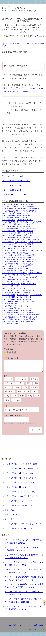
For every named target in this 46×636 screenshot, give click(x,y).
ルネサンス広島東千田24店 (11, 308)
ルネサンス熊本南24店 (9, 319)
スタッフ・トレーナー (14, 383)
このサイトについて (25, 625)
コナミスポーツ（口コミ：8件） (15, 195)
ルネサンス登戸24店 (23, 275)
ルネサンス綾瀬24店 (8, 237)
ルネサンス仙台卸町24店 (28, 211)
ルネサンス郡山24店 (8, 215)
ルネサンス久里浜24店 (9, 270)
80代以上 (16, 400)
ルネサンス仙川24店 (8, 222)
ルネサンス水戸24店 (23, 237)
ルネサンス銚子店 (28, 255)
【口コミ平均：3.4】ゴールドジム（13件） (23, 473)
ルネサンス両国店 (8, 217)
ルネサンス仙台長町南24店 (11, 209)
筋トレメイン (23, 391)
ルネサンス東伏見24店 (28, 224)
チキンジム (9, 510)
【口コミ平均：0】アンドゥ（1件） (19, 501)
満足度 (10, 349)
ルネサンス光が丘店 (8, 220)
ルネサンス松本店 (31, 277)
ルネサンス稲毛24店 (35, 251)
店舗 (5, 406)
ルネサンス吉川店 (21, 242)
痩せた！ (8, 379)
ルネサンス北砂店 (27, 233)
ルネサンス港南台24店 (27, 262)
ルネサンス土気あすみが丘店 (11, 255)
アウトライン (10, 519)
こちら (37, 36)
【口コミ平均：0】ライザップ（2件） (20, 491)
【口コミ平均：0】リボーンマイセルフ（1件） (24, 524)
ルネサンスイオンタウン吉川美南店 (13, 248)
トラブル (34, 379)
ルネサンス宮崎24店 (26, 321)
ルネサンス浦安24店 (24, 257)
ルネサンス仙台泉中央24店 (28, 206)
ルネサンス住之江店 (27, 290)
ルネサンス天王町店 (26, 264)
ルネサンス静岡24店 (26, 281)
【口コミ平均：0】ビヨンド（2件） (19, 505)
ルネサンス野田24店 (8, 253)
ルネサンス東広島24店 (9, 304)
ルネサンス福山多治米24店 (28, 301)
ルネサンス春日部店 (24, 246)
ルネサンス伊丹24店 (8, 297)
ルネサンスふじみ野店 (9, 244)
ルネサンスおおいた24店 (10, 321)
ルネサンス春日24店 (26, 312)
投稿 (45, 602)
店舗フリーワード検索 (13, 416)
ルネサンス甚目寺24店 (28, 284)
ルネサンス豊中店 (8, 293)
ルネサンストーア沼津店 (10, 281)
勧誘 (25, 387)
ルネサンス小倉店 (25, 310)
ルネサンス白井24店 (8, 275)
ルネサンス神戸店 (36, 295)
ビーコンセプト (11, 515)
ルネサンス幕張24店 (8, 259)
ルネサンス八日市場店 (9, 257)
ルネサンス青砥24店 (8, 235)
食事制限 (34, 387)
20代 (7, 396)
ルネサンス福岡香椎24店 (10, 310)
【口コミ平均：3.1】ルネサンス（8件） (21, 478)
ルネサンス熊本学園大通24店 (27, 319)
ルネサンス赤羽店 (36, 222)
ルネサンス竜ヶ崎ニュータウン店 (13, 240)
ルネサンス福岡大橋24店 (34, 315)
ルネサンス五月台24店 (25, 270)
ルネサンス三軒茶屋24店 (25, 220)
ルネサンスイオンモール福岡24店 (13, 315)
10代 (35, 391)
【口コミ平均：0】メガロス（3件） (19, 528)
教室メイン (9, 391)
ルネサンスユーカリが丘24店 (26, 259)
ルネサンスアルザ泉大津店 (11, 290)
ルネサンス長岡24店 (8, 279)
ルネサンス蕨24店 (8, 242)
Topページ (5, 44)
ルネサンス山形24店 (8, 213)
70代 (7, 400)
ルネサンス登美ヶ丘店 (24, 297)
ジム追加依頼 (11, 625)
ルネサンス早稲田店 (21, 217)
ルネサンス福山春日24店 (10, 301)
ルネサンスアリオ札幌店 (10, 206)
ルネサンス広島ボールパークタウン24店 (15, 306)
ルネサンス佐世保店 (8, 317)
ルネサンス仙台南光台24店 (30, 209)
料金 (29, 383)
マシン (7, 387)
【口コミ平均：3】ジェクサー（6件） (20, 482)
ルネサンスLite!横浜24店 (10, 262)
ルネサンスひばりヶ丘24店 (11, 233)
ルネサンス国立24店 (8, 226)
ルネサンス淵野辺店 (8, 266)
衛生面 (17, 387)
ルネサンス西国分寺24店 (10, 228)
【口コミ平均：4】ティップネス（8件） (21, 464)
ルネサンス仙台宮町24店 (10, 211)
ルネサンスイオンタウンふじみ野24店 (14, 251)
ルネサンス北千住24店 (24, 235)
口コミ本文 (12, 358)
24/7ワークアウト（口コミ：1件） (16, 181)
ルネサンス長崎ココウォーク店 (27, 317)
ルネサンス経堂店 (22, 222)
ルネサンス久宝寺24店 (22, 293)
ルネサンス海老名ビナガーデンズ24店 (14, 273)
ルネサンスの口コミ (16, 44)
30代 (14, 396)
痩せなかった (21, 379)
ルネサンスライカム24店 (10, 323)
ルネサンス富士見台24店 (28, 228)
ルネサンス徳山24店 (27, 308)
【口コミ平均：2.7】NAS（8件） (18, 487)
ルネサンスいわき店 (23, 213)
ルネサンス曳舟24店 (8, 231)
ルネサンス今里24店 (8, 295)
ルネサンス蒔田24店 (35, 273)
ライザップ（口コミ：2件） (13, 176)
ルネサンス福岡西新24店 (10, 312)
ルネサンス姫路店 (22, 295)
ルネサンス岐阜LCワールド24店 (27, 279)
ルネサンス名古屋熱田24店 (11, 284)
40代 (22, 396)
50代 (30, 396)
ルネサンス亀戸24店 (23, 226)
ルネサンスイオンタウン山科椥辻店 (13, 288)
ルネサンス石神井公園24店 (11, 224)
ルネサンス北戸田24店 (9, 246)
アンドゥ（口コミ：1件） (12, 185)
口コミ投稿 (35, 430)
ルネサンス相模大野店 (24, 266)
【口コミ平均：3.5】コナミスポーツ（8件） (23, 469)
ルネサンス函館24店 (26, 204)
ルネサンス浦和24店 (32, 240)
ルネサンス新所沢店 (35, 242)
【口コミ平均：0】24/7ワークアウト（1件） (23, 496)
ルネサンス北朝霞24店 (25, 244)
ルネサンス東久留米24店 (25, 231)
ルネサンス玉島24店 (8, 299)
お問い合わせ (39, 625)
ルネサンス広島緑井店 (24, 299)
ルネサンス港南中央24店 (10, 264)
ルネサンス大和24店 (21, 268)
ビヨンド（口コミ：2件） (12, 190)
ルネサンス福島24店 (23, 215)
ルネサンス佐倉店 (22, 253)
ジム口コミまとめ (13, 7)
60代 (37, 396)
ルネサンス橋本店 (8, 268)
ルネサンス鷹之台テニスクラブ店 (13, 277)
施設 (36, 383)
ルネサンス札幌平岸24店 (10, 204)
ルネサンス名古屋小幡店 (10, 286)
